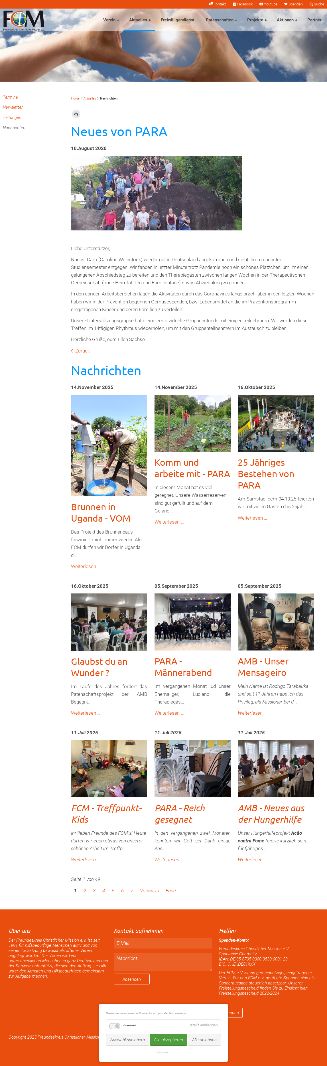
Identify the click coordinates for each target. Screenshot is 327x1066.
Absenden (132, 979)
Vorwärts (149, 890)
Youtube (270, 4)
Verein (109, 20)
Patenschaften (219, 20)
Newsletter (13, 107)
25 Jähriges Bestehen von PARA (266, 474)
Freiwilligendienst (177, 20)
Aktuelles (138, 20)
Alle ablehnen (204, 1039)
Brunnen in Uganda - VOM (101, 512)
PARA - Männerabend (183, 666)
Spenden (296, 4)
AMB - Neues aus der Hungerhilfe (271, 813)
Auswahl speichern (127, 1039)
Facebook (245, 4)
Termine (10, 97)
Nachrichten (14, 127)
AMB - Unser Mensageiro (263, 666)
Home (75, 98)
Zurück (82, 351)
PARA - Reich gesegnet (180, 813)
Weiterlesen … (85, 566)
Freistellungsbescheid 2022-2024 (249, 993)
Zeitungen (12, 117)
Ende (171, 890)
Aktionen (285, 20)
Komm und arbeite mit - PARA (192, 468)
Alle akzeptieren (168, 1039)
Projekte (255, 20)
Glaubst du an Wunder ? (99, 667)
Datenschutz (163, 1052)
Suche (319, 4)
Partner (314, 20)
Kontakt (220, 4)
